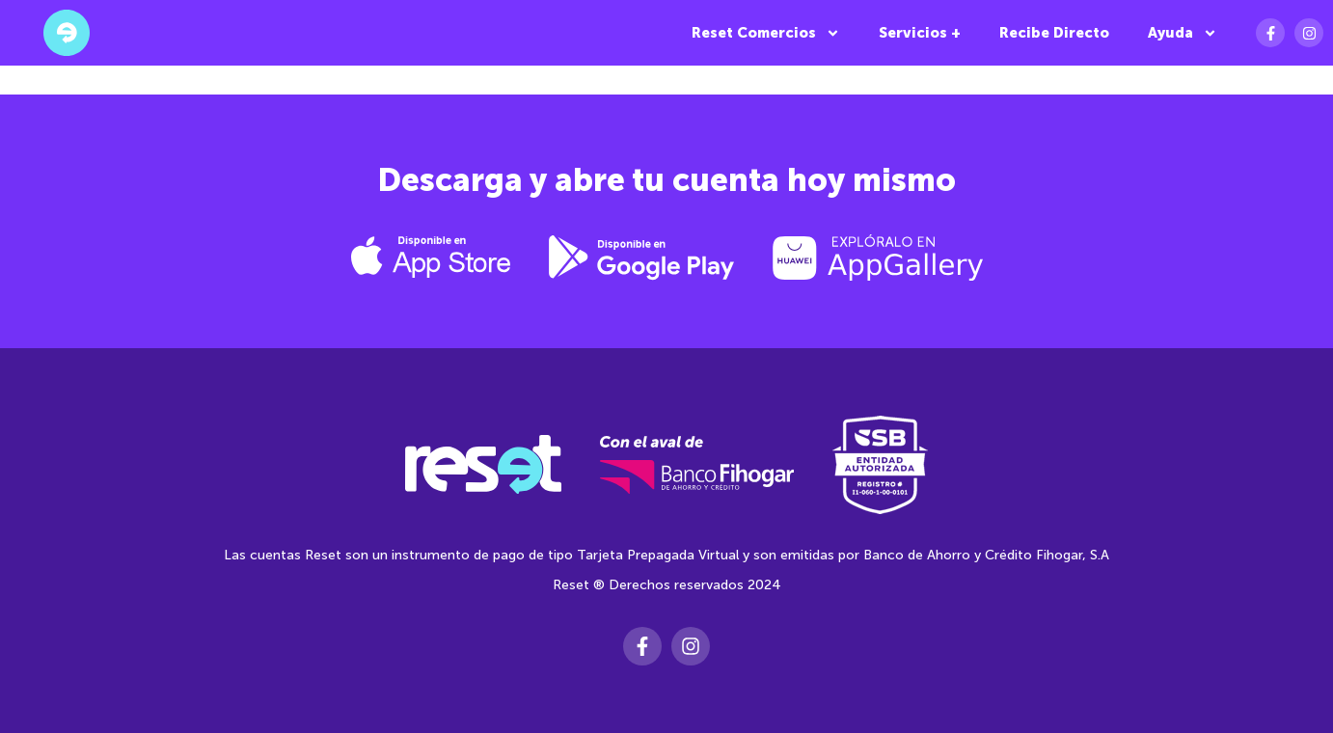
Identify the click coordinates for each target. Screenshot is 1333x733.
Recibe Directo (1054, 32)
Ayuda (1182, 33)
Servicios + (920, 32)
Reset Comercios (766, 33)
